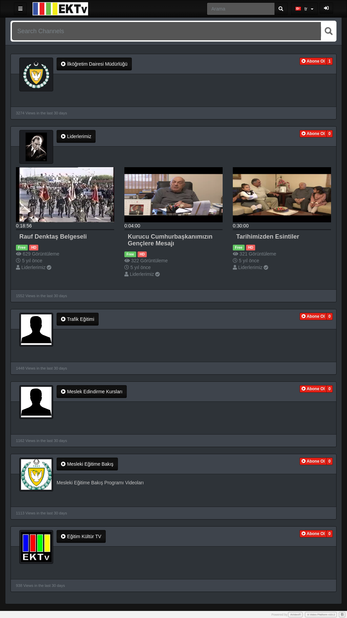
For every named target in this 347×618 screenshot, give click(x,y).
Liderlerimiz (76, 136)
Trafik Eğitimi (77, 319)
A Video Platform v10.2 (321, 614)
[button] (313, 61)
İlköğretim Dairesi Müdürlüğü (94, 64)
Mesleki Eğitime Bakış (87, 464)
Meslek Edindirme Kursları (91, 391)
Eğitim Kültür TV (81, 536)
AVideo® (295, 614)
